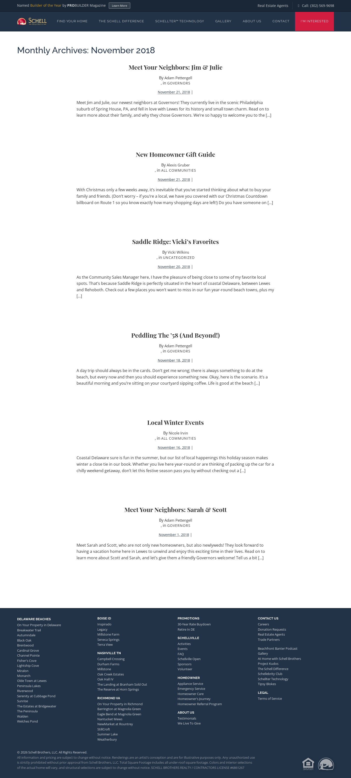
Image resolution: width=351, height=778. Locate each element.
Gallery (223, 21)
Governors (178, 83)
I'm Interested (314, 21)
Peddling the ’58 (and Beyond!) (175, 335)
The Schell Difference (121, 21)
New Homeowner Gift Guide (175, 154)
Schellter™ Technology (179, 21)
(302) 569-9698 (322, 5)
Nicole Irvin (178, 432)
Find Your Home (72, 21)
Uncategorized (179, 257)
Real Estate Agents (273, 5)
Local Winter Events (175, 422)
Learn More (119, 5)
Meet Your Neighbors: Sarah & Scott (175, 509)
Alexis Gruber (178, 164)
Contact (281, 21)
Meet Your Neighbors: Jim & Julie (175, 67)
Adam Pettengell (178, 77)
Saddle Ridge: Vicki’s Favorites (175, 241)
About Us (252, 21)
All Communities (178, 170)
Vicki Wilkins (178, 252)
